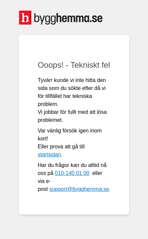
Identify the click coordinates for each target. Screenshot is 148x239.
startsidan (49, 154)
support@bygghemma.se (79, 189)
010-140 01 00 (72, 173)
